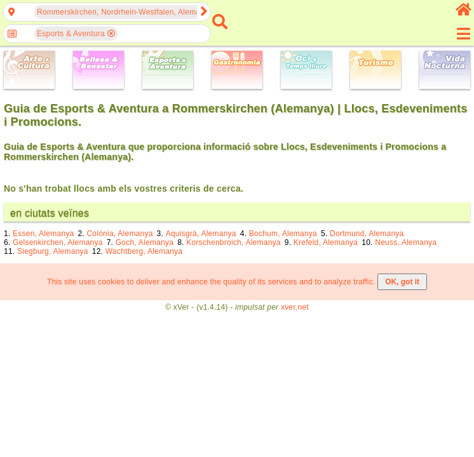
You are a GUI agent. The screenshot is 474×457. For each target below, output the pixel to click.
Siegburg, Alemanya (52, 251)
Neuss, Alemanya (406, 242)
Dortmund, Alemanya (366, 233)
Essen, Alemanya (43, 233)
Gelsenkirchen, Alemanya (58, 242)
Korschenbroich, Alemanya (233, 242)
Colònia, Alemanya (119, 233)
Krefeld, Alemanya (326, 242)
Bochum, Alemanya (283, 233)
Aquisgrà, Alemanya (201, 233)
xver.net (295, 307)
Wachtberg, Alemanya (144, 251)
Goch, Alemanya (144, 242)
